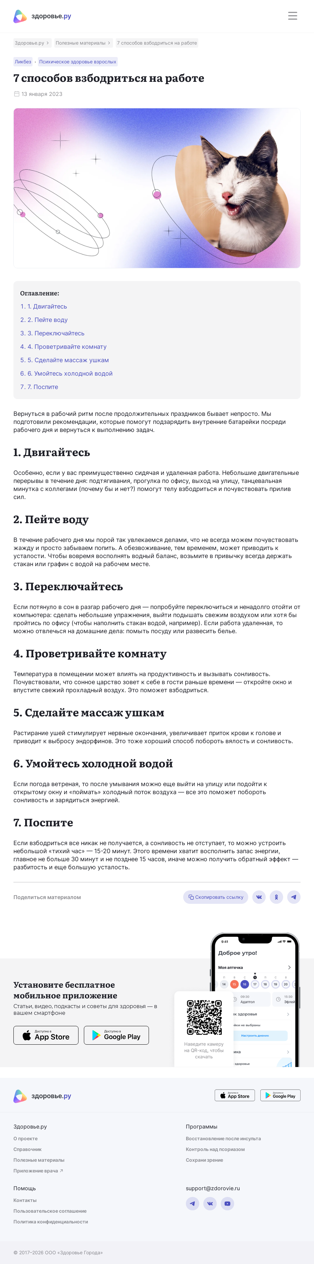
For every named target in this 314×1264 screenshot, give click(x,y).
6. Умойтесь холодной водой (70, 373)
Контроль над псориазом (215, 1149)
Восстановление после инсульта (223, 1138)
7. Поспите (43, 386)
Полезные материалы (38, 1160)
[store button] (45, 1036)
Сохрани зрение (204, 1160)
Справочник (27, 1149)
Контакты (25, 1200)
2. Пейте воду (48, 319)
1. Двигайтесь (47, 306)
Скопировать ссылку (216, 897)
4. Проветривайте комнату (67, 346)
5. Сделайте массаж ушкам (68, 360)
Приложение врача (38, 1170)
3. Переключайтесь (56, 333)
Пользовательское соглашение (50, 1211)
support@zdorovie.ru (213, 1188)
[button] (32, 43)
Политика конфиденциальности (50, 1221)
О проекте (25, 1138)
